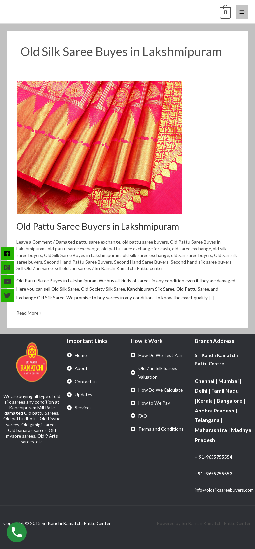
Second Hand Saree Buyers (141, 262)
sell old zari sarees (73, 268)
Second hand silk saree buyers (201, 262)
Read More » (28, 312)
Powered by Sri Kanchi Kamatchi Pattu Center (204, 523)
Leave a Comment (34, 242)
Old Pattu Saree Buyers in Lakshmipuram (97, 226)
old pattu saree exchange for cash (135, 248)
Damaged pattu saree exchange (88, 242)
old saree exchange (191, 248)
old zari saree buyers (191, 255)
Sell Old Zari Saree (34, 268)
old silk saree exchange (146, 255)
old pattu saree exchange (73, 248)
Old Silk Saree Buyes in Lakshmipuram (82, 255)
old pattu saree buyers (145, 242)
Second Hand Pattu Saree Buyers (78, 262)
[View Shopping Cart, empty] (224, 12)
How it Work (147, 341)
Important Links (87, 341)
